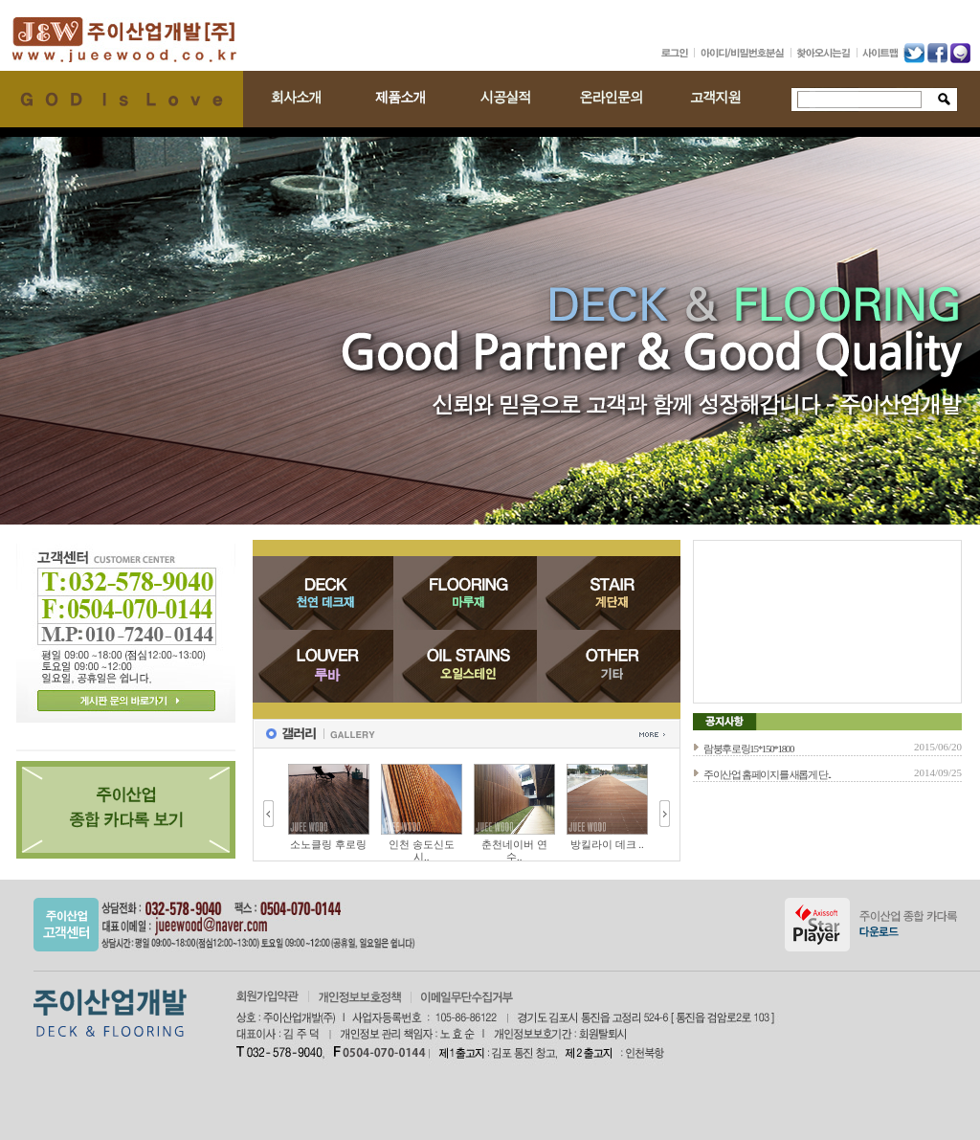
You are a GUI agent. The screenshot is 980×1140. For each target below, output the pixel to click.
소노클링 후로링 (413, 844)
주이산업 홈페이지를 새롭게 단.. (767, 774)
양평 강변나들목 (320, 844)
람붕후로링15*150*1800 (748, 748)
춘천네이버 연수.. (599, 850)
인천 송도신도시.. (506, 850)
